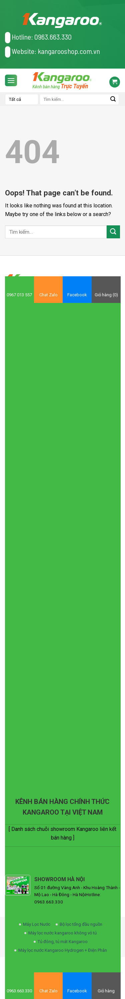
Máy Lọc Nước (36, 924)
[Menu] (11, 80)
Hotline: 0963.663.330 (38, 37)
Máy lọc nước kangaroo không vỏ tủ (62, 932)
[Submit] (113, 231)
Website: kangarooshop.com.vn (52, 52)
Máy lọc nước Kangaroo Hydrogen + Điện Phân (62, 950)
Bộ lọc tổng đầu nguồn (81, 924)
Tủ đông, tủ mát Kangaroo (63, 941)
